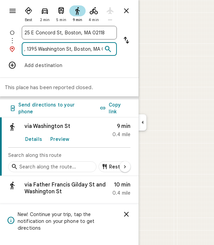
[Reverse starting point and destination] (126, 41)
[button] (69, 190)
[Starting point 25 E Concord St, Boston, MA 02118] (69, 33)
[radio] (28, 13)
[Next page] (125, 166)
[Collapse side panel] (142, 122)
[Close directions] (126, 11)
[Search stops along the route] (52, 167)
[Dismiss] (126, 214)
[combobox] (69, 32)
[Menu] (12, 11)
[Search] (108, 49)
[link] (69, 146)
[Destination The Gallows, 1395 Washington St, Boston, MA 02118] (63, 49)
